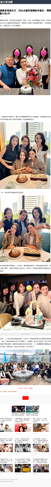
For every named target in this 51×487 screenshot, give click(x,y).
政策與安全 (4, 481)
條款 (8, 481)
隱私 (10, 481)
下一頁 (25, 397)
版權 (12, 481)
